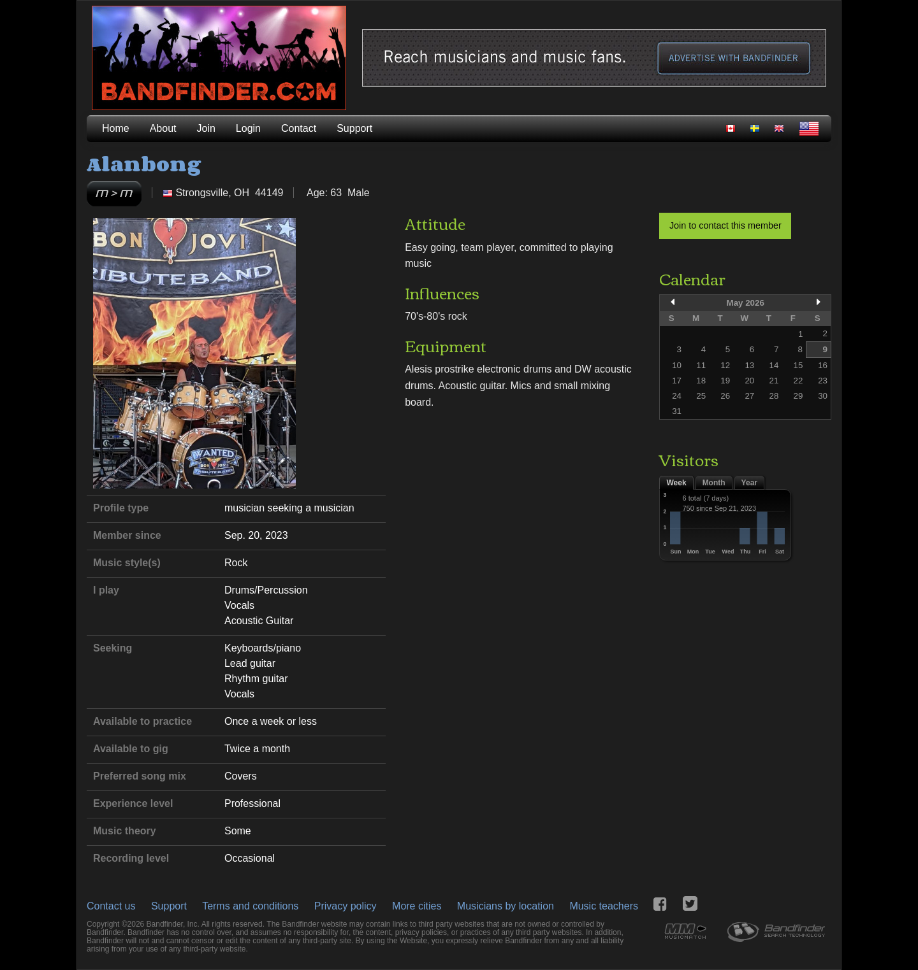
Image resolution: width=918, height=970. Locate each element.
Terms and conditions (250, 906)
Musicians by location (505, 906)
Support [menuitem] (354, 128)
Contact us (111, 906)
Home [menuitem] (115, 128)
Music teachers (603, 906)
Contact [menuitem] (298, 128)
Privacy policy (345, 906)
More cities (416, 906)
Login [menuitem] (248, 128)
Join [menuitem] (206, 128)
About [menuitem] (163, 128)
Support (169, 906)
